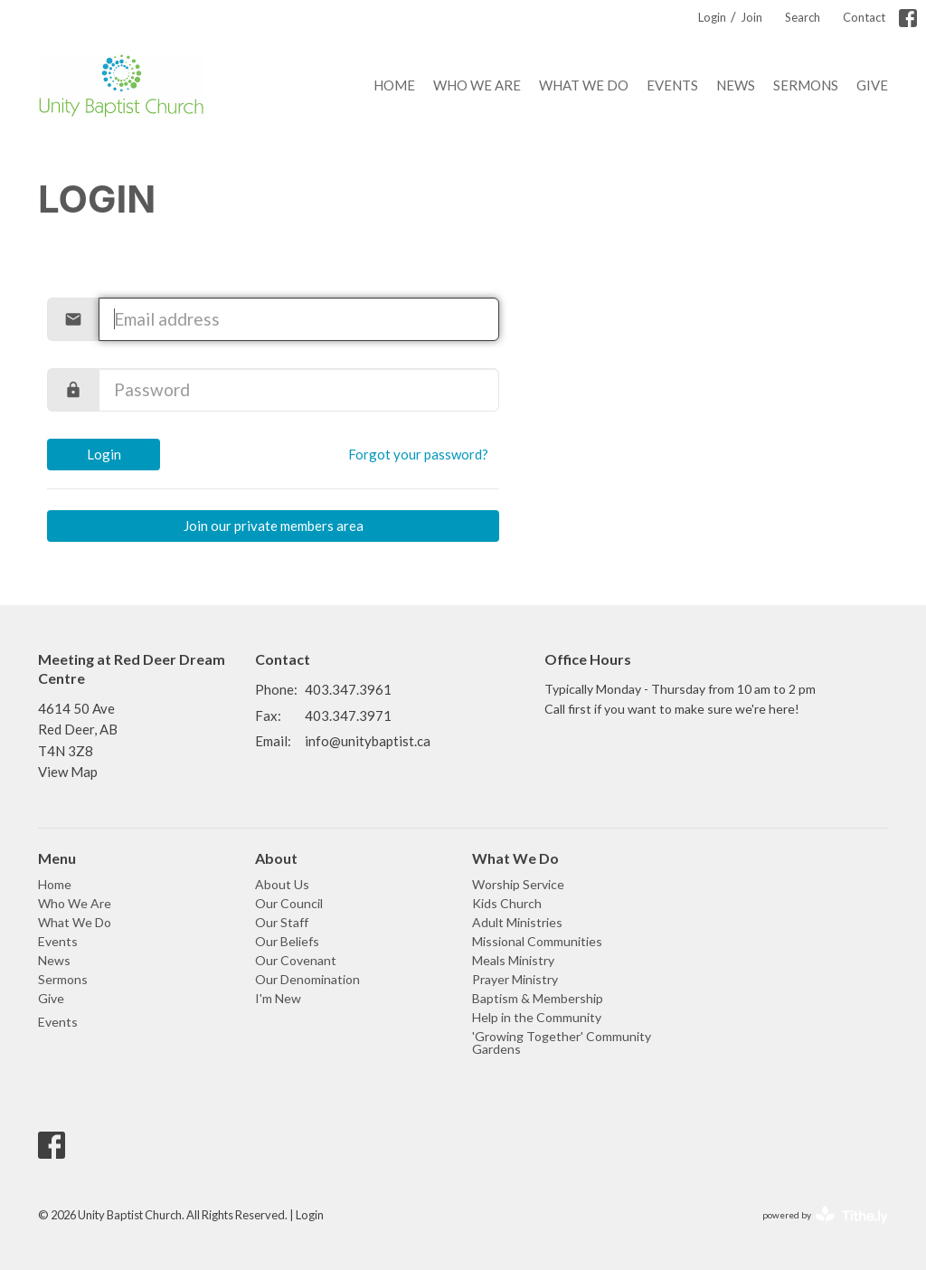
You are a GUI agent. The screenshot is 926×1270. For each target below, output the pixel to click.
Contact (864, 17)
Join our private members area (274, 525)
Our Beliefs (287, 941)
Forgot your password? (418, 454)
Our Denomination (307, 979)
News (735, 85)
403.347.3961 (348, 689)
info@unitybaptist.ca (367, 741)
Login (712, 17)
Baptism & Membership (537, 998)
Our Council (289, 903)
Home (394, 85)
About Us (282, 884)
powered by (825, 1215)
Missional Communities (537, 941)
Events (672, 85)
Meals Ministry (513, 960)
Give (872, 85)
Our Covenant (295, 960)
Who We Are (477, 85)
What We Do (583, 85)
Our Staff (281, 922)
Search (802, 17)
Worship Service (518, 884)
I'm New (278, 998)
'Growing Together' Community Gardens (561, 1042)
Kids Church (507, 903)
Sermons (805, 85)
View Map (68, 771)
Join (751, 17)
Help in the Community (536, 1017)
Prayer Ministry (515, 979)
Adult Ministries (517, 922)
